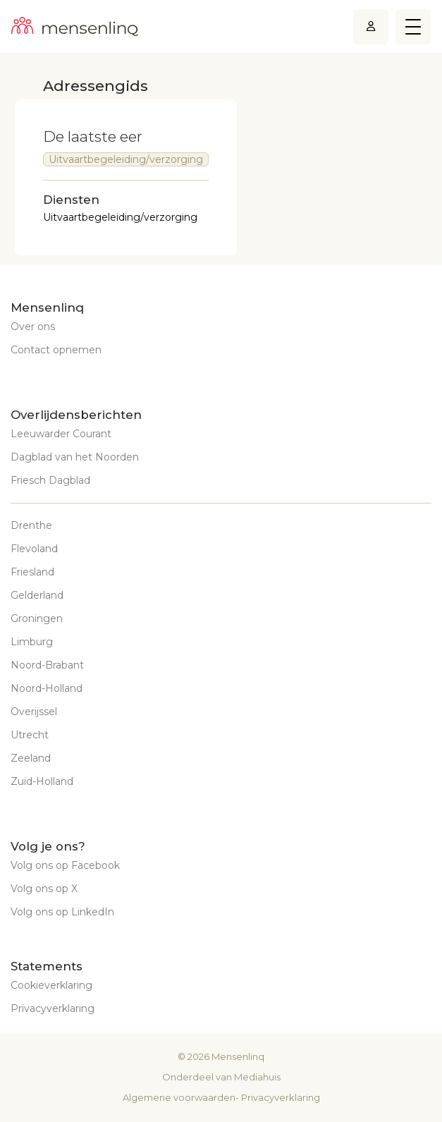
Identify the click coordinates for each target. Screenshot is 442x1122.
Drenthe (31, 525)
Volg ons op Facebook (65, 865)
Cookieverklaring (51, 985)
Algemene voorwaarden (179, 1097)
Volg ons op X (44, 888)
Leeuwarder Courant (61, 433)
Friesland (32, 572)
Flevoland (34, 548)
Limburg (32, 641)
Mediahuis (257, 1077)
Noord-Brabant (47, 665)
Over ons (33, 326)
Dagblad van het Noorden (75, 457)
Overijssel (34, 711)
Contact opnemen (56, 349)
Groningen (37, 618)
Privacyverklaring (52, 1008)
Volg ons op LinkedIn (62, 911)
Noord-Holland (46, 688)
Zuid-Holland (42, 781)
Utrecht (30, 734)
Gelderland (37, 595)
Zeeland (31, 758)
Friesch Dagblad (50, 480)
